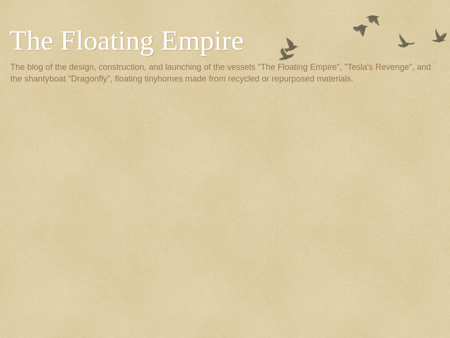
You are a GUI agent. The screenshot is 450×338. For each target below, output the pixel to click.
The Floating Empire (126, 40)
